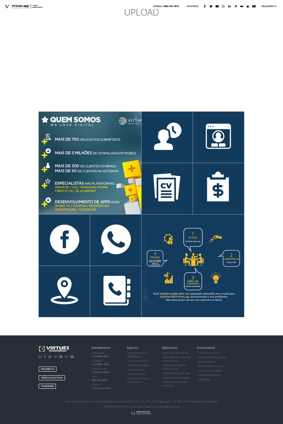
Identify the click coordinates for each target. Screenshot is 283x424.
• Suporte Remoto (136, 374)
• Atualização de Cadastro (176, 377)
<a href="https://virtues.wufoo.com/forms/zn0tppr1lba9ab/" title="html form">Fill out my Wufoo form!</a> (141, 44)
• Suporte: (100, 362)
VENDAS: (166, 6)
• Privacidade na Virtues (210, 366)
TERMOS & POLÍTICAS (52, 377)
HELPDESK (192, 6)
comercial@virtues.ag (167, 406)
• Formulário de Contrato (175, 353)
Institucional (206, 348)
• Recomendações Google (176, 373)
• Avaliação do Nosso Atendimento (138, 380)
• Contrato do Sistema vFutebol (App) (174, 367)
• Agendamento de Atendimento (137, 354)
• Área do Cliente (206, 361)
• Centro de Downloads (209, 370)
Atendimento (101, 348)
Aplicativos (169, 348)
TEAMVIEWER (47, 386)
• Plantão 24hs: (100, 370)
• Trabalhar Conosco (208, 353)
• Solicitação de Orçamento (212, 357)
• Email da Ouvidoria (138, 365)
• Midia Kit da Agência (208, 375)
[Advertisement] (141, 84)
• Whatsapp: (100, 354)
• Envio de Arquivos (137, 360)
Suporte (132, 348)
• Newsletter (203, 379)
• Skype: (101, 386)
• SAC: (99, 378)
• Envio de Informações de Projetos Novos (176, 359)
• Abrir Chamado (136, 369)
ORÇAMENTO (268, 6)
